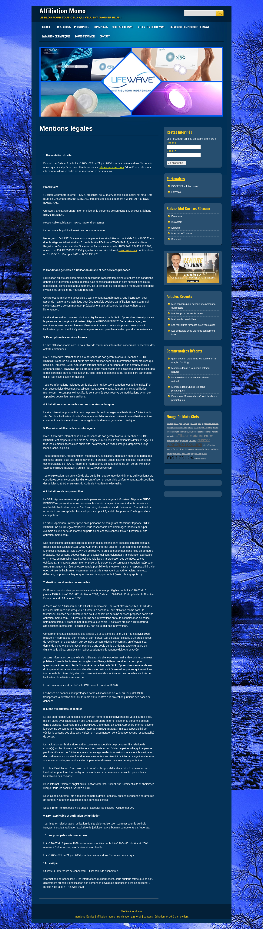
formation (171, 436)
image (178, 440)
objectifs (199, 432)
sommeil (207, 432)
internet (208, 435)
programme (196, 453)
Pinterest (176, 239)
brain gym (178, 423)
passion (191, 449)
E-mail (171, 150)
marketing (196, 435)
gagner (186, 423)
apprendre (200, 449)
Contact (104, 36)
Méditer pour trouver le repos (187, 313)
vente (184, 449)
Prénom (171, 142)
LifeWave (176, 192)
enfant (190, 427)
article (179, 427)
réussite (170, 432)
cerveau (192, 440)
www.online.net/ (127, 250)
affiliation (182, 436)
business (190, 431)
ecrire (204, 453)
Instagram (176, 221)
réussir (198, 459)
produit (170, 423)
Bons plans (101, 27)
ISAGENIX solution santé (185, 186)
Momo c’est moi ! (85, 36)
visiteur (215, 432)
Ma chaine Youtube (181, 233)
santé (203, 459)
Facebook (176, 216)
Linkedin (175, 227)
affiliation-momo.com (111, 167)
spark (182, 432)
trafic (184, 427)
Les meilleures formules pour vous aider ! (193, 324)
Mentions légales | (85, 916)
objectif (203, 427)
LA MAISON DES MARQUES (56, 36)
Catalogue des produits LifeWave (189, 27)
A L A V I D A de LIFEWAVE (151, 27)
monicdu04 (180, 457)
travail (207, 449)
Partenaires (176, 179)
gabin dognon (178, 358)
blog (210, 427)
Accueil (46, 27)
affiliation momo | (106, 916)
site (204, 445)
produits (193, 423)
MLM (177, 432)
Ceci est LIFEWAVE (122, 27)
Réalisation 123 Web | (130, 916)
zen (199, 423)
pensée (184, 440)
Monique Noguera (184, 444)
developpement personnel (178, 453)
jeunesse (203, 440)
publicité (214, 449)
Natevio (175, 377)
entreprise (171, 427)
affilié (196, 427)
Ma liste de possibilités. (184, 319)
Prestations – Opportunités (72, 27)
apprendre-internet (210, 423)
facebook (177, 449)
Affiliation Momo (62, 11)
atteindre (170, 440)
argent (215, 427)
